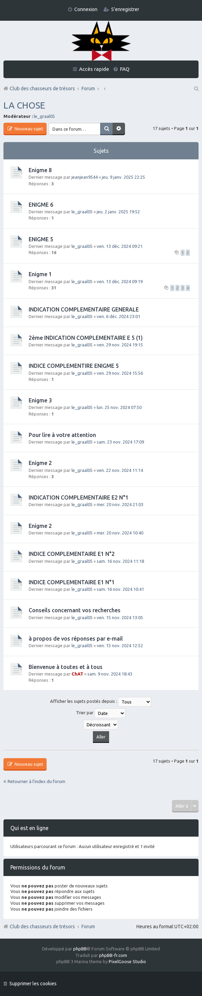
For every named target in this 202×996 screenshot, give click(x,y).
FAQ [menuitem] (124, 69)
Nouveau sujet (28, 128)
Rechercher (106, 129)
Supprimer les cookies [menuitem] (33, 983)
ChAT (77, 673)
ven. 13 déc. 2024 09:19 (120, 281)
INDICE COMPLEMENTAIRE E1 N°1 (72, 582)
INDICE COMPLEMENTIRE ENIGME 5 (74, 366)
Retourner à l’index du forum (36, 781)
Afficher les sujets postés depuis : (100, 702)
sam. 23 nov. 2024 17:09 (120, 441)
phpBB (80, 948)
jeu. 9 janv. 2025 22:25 (123, 177)
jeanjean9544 (84, 177)
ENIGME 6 (41, 205)
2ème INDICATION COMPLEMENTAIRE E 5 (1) (86, 338)
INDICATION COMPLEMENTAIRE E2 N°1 (78, 497)
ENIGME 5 (41, 239)
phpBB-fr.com (113, 955)
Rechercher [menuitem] (196, 88)
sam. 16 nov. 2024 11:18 (120, 561)
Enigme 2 (40, 463)
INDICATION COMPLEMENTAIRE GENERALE (84, 309)
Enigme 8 (40, 170)
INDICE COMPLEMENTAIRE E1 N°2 (72, 554)
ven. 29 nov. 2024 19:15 (120, 344)
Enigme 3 (40, 400)
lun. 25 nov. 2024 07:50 (119, 407)
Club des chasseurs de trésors (42, 926)
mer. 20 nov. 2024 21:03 (120, 504)
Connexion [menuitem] (85, 9)
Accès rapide (94, 69)
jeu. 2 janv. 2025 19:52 (118, 211)
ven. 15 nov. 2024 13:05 (120, 617)
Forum (88, 926)
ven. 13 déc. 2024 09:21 (120, 246)
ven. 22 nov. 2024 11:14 (120, 470)
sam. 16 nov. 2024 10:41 (120, 589)
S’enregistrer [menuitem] (125, 9)
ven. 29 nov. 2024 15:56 (120, 373)
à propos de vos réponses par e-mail (76, 638)
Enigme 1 (40, 274)
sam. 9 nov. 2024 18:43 (109, 673)
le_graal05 (44, 116)
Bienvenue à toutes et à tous (66, 667)
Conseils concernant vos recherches (75, 610)
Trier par (100, 713)
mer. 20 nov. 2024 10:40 (120, 532)
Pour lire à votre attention (62, 435)
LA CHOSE (24, 105)
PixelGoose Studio (127, 961)
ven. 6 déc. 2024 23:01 (118, 316)
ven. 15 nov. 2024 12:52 (120, 645)
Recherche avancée (119, 129)
